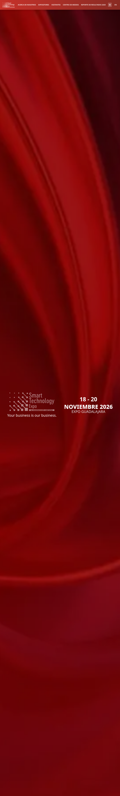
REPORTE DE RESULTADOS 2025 (93, 5)
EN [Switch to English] (116, 5)
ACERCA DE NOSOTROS (27, 5)
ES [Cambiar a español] (110, 5)
